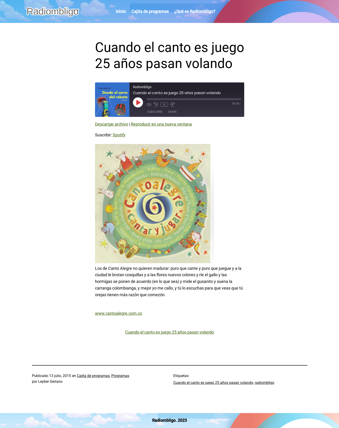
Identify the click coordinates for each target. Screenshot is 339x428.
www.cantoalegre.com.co (118, 313)
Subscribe (154, 112)
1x (164, 104)
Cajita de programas (93, 376)
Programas (120, 376)
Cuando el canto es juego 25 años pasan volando (169, 332)
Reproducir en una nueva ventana (161, 124)
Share (172, 112)
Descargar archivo (111, 124)
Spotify (119, 134)
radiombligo (264, 382)
